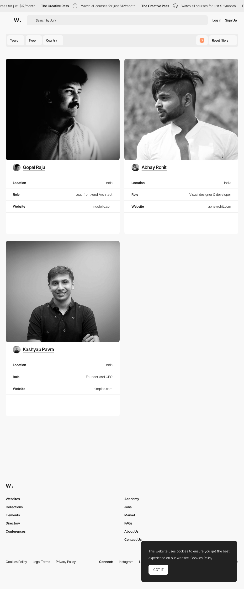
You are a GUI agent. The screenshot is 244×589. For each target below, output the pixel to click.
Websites (13, 499)
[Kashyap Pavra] (33, 349)
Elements (13, 515)
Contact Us (133, 539)
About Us (131, 531)
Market (129, 515)
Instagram (126, 562)
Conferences (16, 531)
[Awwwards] (17, 20)
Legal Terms (41, 562)
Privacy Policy (66, 562)
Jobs (128, 507)
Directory (13, 523)
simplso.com (103, 389)
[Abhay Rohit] (149, 167)
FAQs (128, 523)
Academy (131, 499)
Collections (14, 507)
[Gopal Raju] (29, 167)
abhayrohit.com (219, 206)
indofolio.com (102, 206)
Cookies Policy (16, 562)
